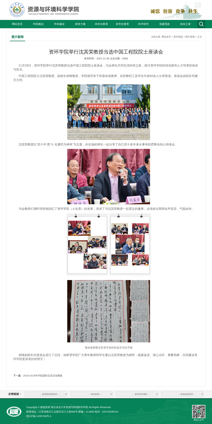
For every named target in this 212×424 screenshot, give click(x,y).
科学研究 (143, 24)
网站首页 (17, 24)
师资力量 (80, 24)
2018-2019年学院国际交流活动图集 (42, 375)
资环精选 (178, 36)
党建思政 (164, 24)
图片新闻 (190, 36)
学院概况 (38, 24)
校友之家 (185, 24)
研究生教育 (122, 24)
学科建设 (59, 24)
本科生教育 (101, 24)
